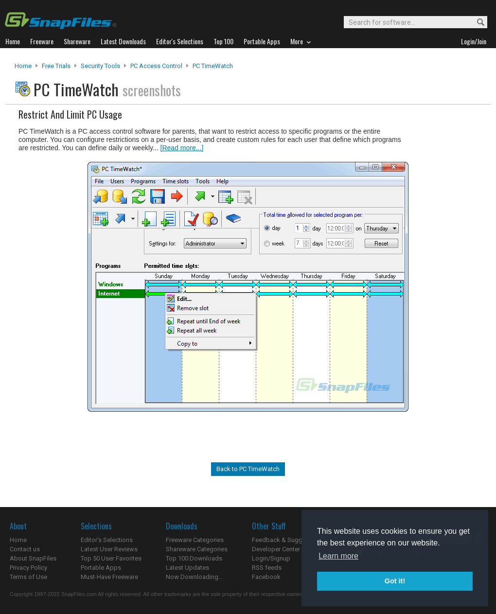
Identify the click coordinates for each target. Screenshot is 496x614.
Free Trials (56, 66)
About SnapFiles (33, 558)
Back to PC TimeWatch (248, 469)
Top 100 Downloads (194, 558)
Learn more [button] (338, 556)
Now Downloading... (194, 576)
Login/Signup (271, 558)
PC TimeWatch (213, 66)
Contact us (25, 549)
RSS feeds (267, 567)
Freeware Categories (195, 540)
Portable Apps (101, 567)
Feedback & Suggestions (287, 540)
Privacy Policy (28, 567)
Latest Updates (187, 567)
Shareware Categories (197, 549)
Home (23, 66)
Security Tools (100, 66)
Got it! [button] (395, 581)
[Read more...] (182, 148)
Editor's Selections (107, 540)
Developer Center (276, 549)
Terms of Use (28, 576)
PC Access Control (156, 66)
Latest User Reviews (109, 549)
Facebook (266, 576)
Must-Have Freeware (109, 576)
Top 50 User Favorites (111, 558)
